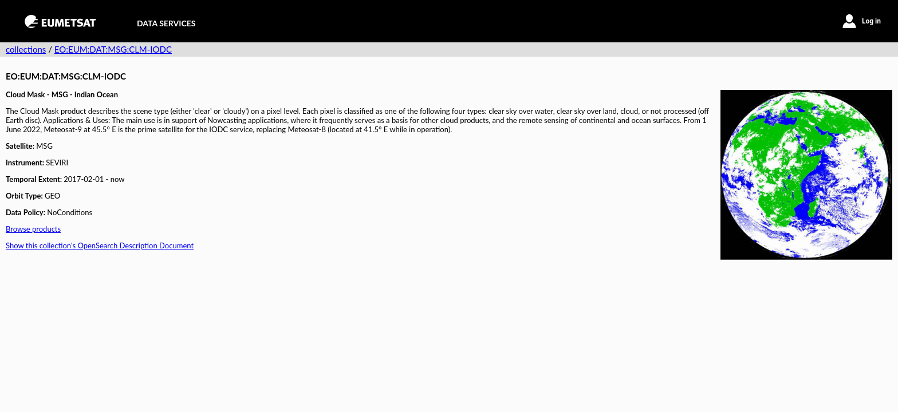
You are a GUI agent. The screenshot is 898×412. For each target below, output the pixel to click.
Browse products (33, 228)
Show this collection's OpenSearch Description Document (100, 245)
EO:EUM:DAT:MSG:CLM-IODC (113, 49)
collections (26, 49)
